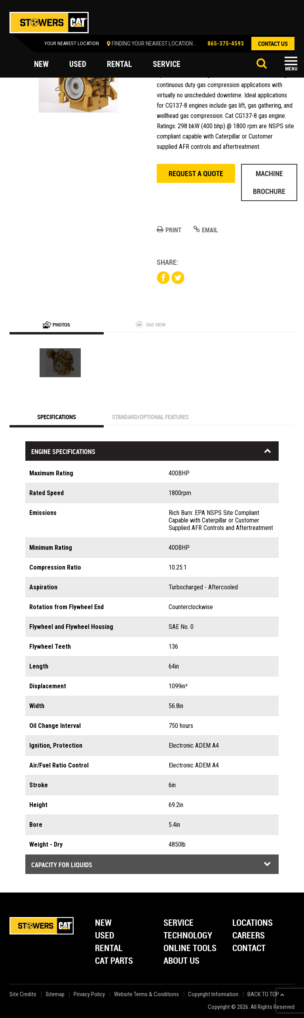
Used (104, 936)
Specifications (56, 417)
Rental (109, 948)
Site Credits (23, 994)
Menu (291, 69)
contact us (273, 43)
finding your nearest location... (154, 43)
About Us (181, 961)
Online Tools (190, 948)
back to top (265, 994)
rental (119, 64)
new (41, 64)
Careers (248, 936)
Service (178, 923)
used (77, 64)
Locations (252, 923)
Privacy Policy (89, 994)
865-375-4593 (225, 43)
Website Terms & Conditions (146, 994)
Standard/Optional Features (150, 417)
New (103, 923)
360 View (150, 324)
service (166, 64)
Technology (187, 936)
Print (169, 230)
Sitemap (55, 994)
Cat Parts (114, 961)
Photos (56, 324)
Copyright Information (213, 994)
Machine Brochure (269, 182)
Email (205, 230)
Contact (249, 948)
